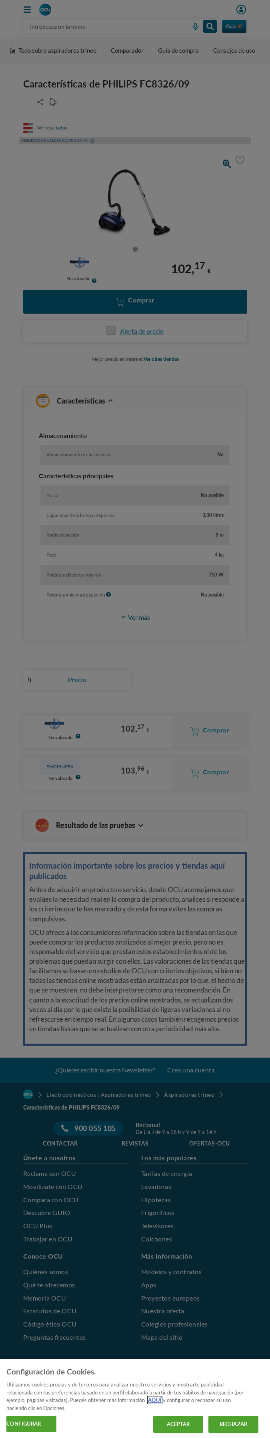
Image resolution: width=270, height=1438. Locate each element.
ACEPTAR (178, 1424)
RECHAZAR (233, 1424)
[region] (135, 1398)
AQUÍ (155, 1400)
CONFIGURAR (23, 1423)
